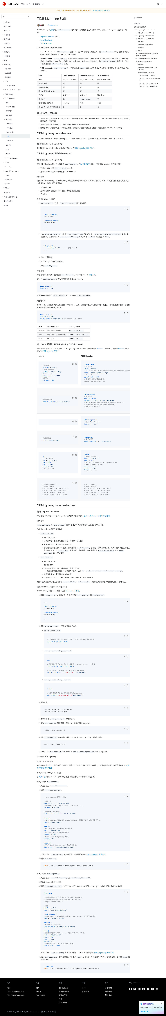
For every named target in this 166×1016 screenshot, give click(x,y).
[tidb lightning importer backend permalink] (78, 505)
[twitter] (135, 989)
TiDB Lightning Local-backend (144, 30)
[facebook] (143, 989)
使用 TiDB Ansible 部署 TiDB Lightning (147, 68)
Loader (100, 349)
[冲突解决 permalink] (47, 301)
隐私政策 (44, 1012)
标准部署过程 (85, 164)
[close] (161, 1003)
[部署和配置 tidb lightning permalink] (64, 144)
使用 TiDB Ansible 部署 (92, 516)
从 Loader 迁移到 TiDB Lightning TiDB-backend (147, 54)
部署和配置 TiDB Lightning (145, 33)
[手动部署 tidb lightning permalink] (57, 756)
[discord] (152, 989)
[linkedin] (139, 989)
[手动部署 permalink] (45, 271)
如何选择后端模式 (140, 27)
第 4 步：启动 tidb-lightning (148, 86)
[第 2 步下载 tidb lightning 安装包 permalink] (63, 773)
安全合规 (53, 1012)
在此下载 (92, 275)
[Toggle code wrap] (124, 208)
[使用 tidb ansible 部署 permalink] (56, 199)
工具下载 (42, 777)
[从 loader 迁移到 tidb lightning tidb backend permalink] (84, 344)
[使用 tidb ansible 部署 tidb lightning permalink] (68, 587)
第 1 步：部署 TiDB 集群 (147, 75)
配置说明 (95, 854)
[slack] (148, 989)
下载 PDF (137, 17)
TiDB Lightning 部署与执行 (84, 148)
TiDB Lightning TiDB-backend (144, 36)
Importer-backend (47, 37)
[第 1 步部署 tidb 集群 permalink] (54, 761)
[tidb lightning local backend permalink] (74, 133)
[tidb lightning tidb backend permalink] (73, 153)
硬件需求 (141, 41)
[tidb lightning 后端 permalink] (68, 18)
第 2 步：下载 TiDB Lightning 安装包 (149, 79)
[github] (130, 989)
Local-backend (46, 40)
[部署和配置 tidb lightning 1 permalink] (64, 160)
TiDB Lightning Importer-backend (145, 58)
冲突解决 (139, 50)
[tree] (15, 113)
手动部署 (106, 516)
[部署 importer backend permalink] (61, 512)
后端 (52, 30)
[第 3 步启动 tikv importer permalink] (60, 782)
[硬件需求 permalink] (45, 177)
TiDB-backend (45, 43)
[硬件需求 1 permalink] (45, 521)
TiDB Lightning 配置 (50, 351)
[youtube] (157, 989)
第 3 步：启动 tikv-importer (148, 83)
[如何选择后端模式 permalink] (59, 113)
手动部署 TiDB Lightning (146, 72)
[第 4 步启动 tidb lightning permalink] (61, 873)
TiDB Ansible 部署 (72, 591)
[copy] (127, 208)
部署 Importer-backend (144, 61)
